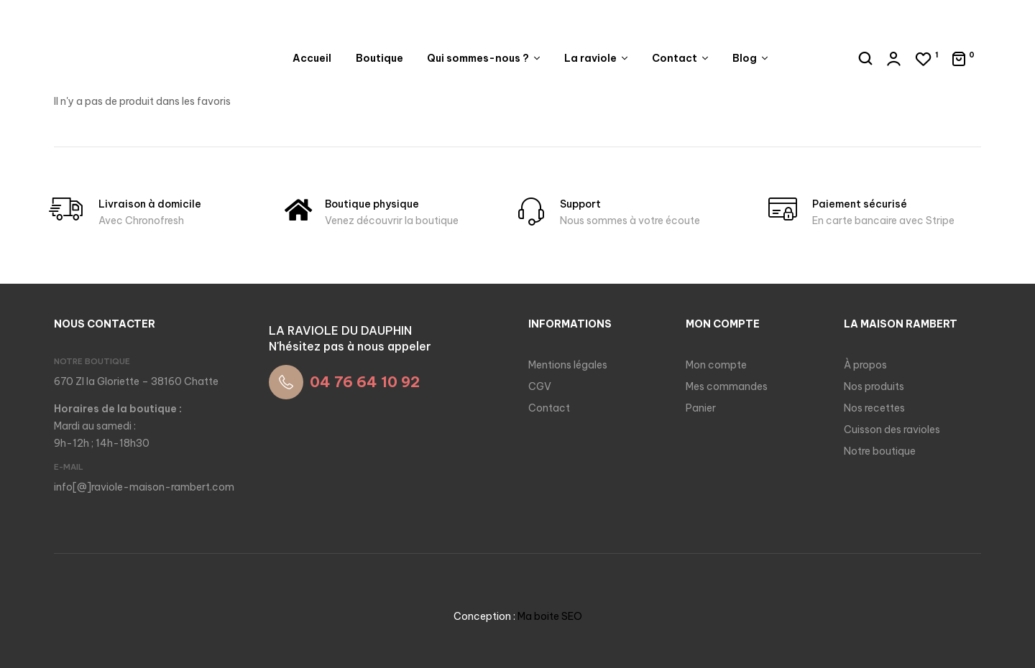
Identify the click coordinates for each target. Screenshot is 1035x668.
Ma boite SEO (550, 616)
